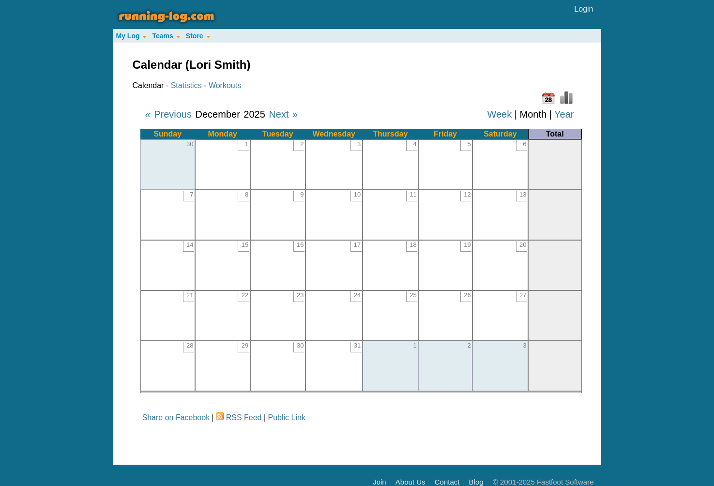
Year (564, 114)
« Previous (168, 114)
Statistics (186, 85)
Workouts (225, 85)
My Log (131, 36)
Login (583, 9)
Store (198, 36)
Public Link (286, 417)
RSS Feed (244, 417)
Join (379, 482)
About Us (410, 482)
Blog (476, 482)
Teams (166, 36)
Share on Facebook (176, 417)
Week (499, 114)
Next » (283, 114)
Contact (447, 482)
